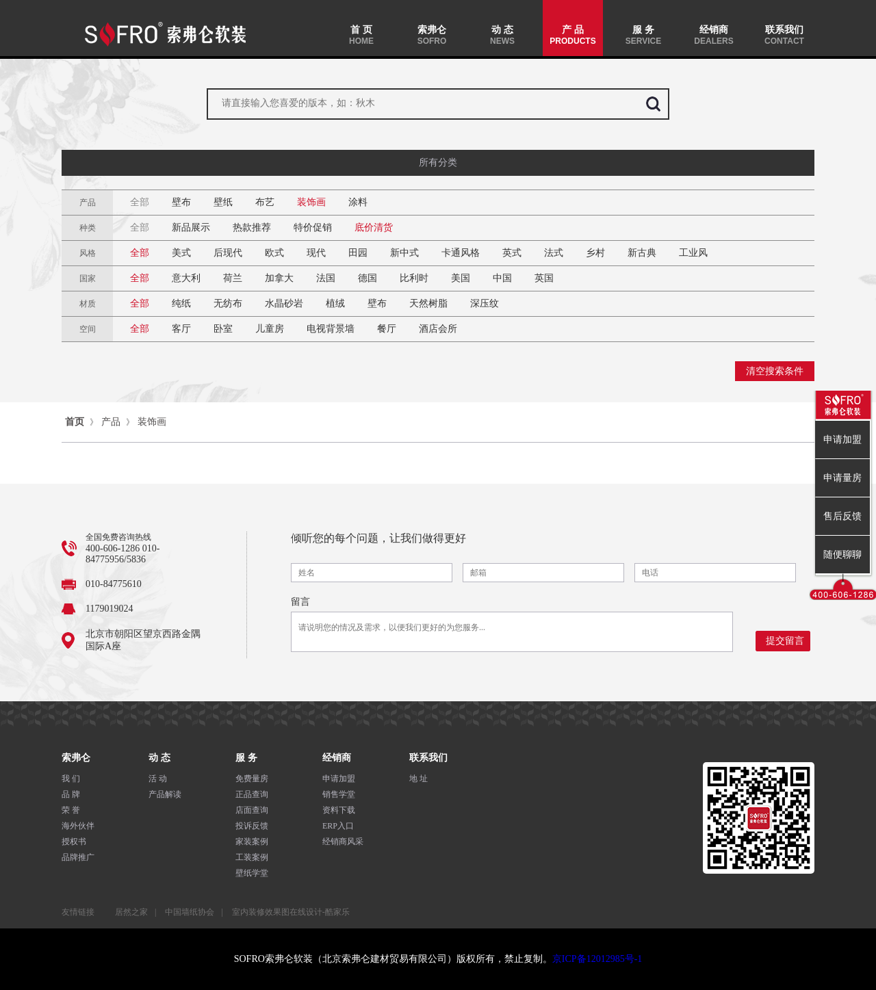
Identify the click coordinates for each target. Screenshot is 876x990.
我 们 (71, 778)
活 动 (158, 778)
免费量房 (251, 778)
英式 (511, 253)
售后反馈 (842, 516)
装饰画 (311, 202)
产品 (110, 422)
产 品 (573, 35)
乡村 (595, 253)
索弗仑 (432, 35)
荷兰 (232, 278)
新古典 (642, 253)
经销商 (714, 35)
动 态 (502, 35)
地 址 (418, 778)
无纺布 (228, 303)
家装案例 (251, 841)
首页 (74, 422)
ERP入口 (338, 826)
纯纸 (181, 303)
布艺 (264, 202)
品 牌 (71, 794)
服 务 (643, 35)
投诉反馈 (251, 826)
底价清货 (374, 227)
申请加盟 (338, 778)
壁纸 (223, 202)
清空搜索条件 (774, 371)
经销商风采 (342, 841)
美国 (460, 278)
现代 (316, 253)
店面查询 (251, 810)
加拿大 (279, 278)
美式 (181, 253)
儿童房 (269, 329)
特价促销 (313, 227)
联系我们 (784, 35)
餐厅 (386, 329)
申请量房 (842, 478)
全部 (139, 202)
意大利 (186, 278)
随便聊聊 (842, 554)
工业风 (693, 253)
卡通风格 (460, 253)
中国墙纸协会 (189, 912)
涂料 (358, 202)
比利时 (414, 278)
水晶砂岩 (284, 303)
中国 (502, 278)
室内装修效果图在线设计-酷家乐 (291, 912)
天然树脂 (428, 303)
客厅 (181, 329)
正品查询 (251, 794)
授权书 (74, 841)
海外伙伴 (78, 826)
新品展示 (191, 227)
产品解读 (165, 794)
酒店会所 (438, 329)
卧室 (223, 329)
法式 (553, 253)
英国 (544, 278)
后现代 (228, 253)
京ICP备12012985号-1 (597, 959)
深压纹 (484, 303)
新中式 (404, 253)
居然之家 (131, 912)
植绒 (335, 303)
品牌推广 (78, 857)
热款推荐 (252, 227)
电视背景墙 (331, 329)
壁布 (181, 202)
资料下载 (338, 810)
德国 (367, 278)
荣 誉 (71, 810)
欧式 (274, 253)
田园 (358, 253)
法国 (325, 278)
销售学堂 (338, 794)
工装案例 (251, 857)
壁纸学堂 (251, 873)
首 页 (361, 35)
